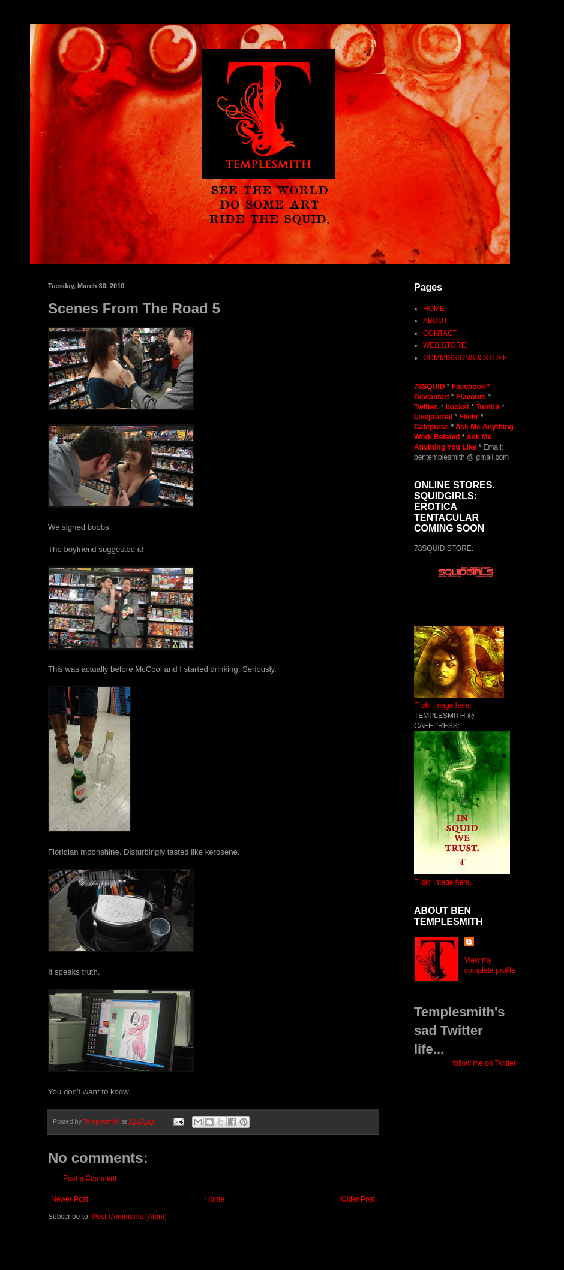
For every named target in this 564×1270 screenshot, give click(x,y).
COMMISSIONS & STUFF (465, 358)
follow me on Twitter (484, 1063)
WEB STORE (444, 345)
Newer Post (69, 1199)
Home (214, 1199)
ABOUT (435, 320)
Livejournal (433, 416)
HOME (434, 308)
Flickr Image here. (443, 705)
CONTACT (440, 333)
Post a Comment (89, 1178)
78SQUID (430, 386)
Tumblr (489, 407)
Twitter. (427, 407)
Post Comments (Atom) (129, 1216)
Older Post (358, 1199)
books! (458, 407)
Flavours (471, 397)
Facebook (468, 386)
